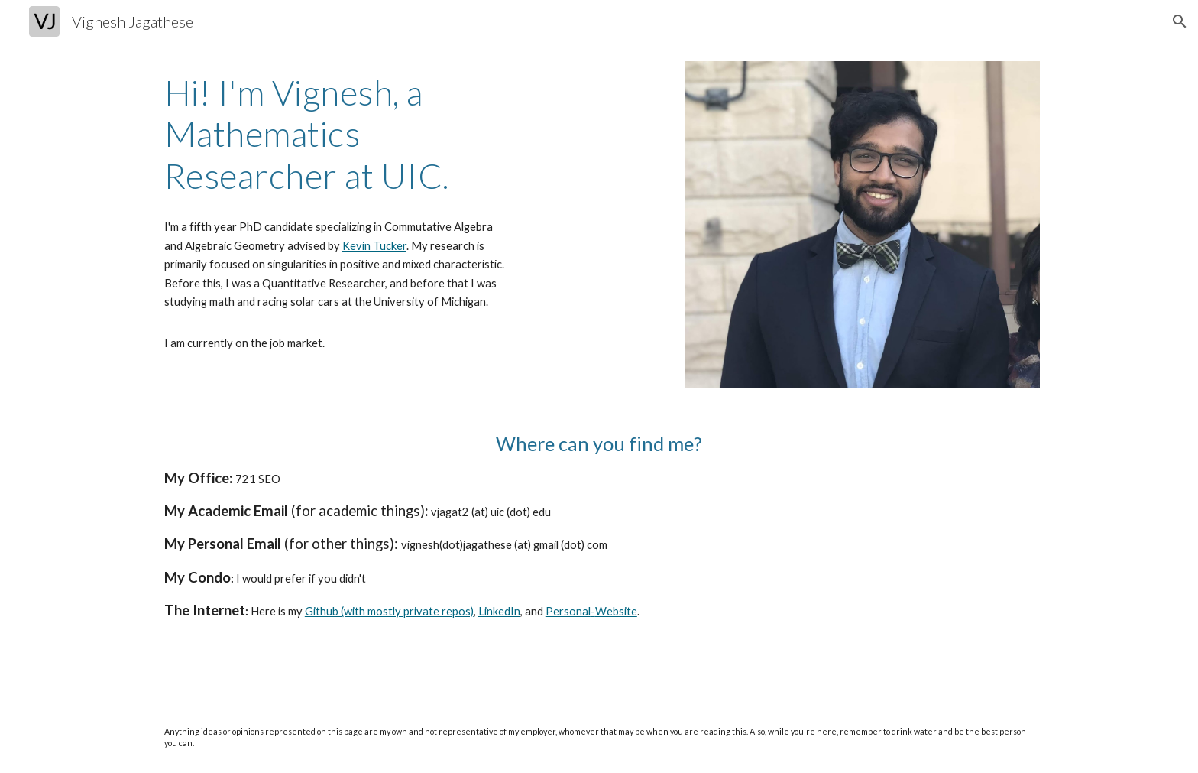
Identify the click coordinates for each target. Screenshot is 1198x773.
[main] (335, 134)
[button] (1179, 21)
